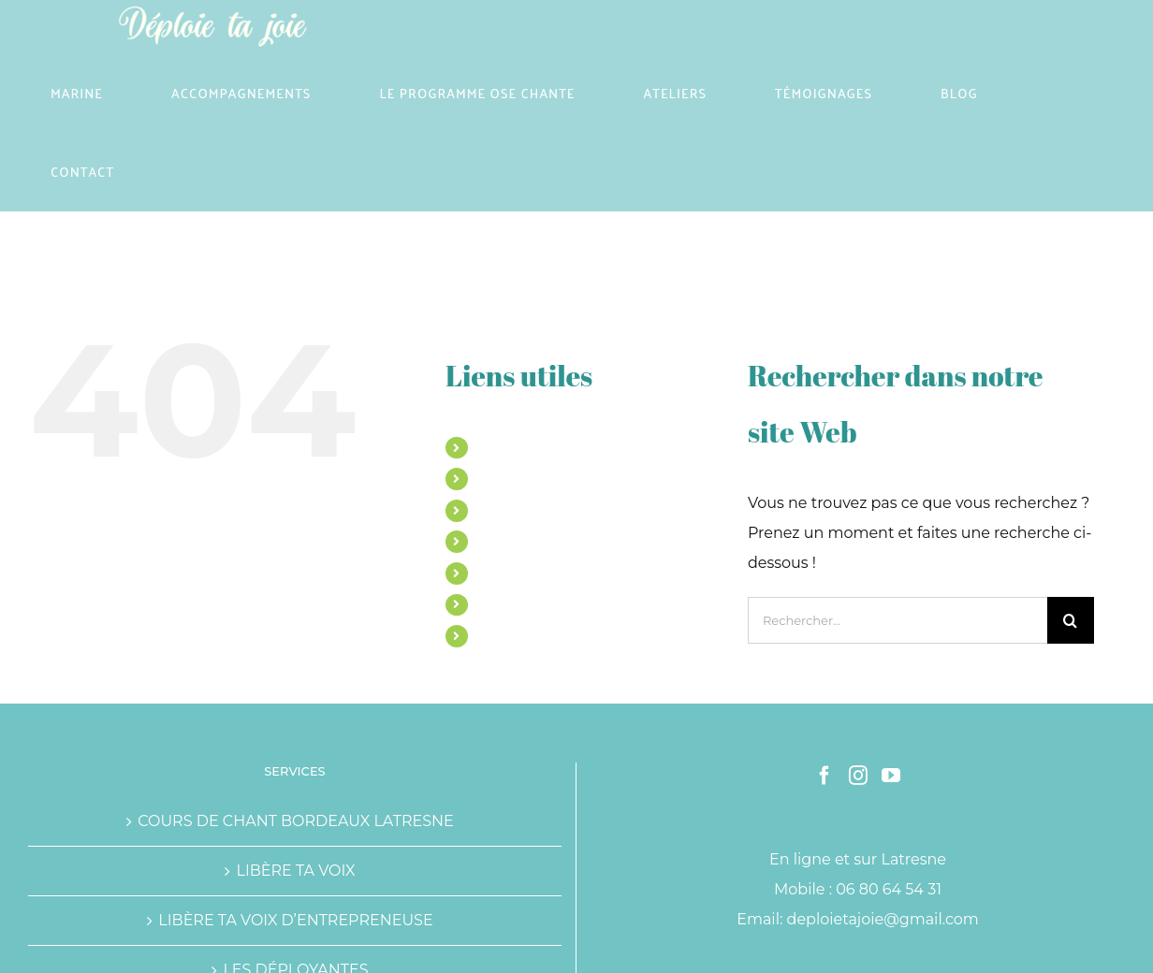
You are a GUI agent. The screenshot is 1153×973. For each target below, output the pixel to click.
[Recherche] (1070, 620)
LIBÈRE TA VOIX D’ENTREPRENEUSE (295, 920)
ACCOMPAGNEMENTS (549, 478)
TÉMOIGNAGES (527, 572)
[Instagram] (858, 775)
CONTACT (509, 635)
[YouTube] (891, 775)
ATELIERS (509, 540)
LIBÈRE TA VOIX (295, 870)
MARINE (505, 447)
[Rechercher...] (897, 620)
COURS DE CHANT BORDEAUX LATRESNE (296, 821)
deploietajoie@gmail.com (883, 919)
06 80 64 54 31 (888, 889)
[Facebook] (824, 775)
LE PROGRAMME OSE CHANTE (578, 509)
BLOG (496, 604)
